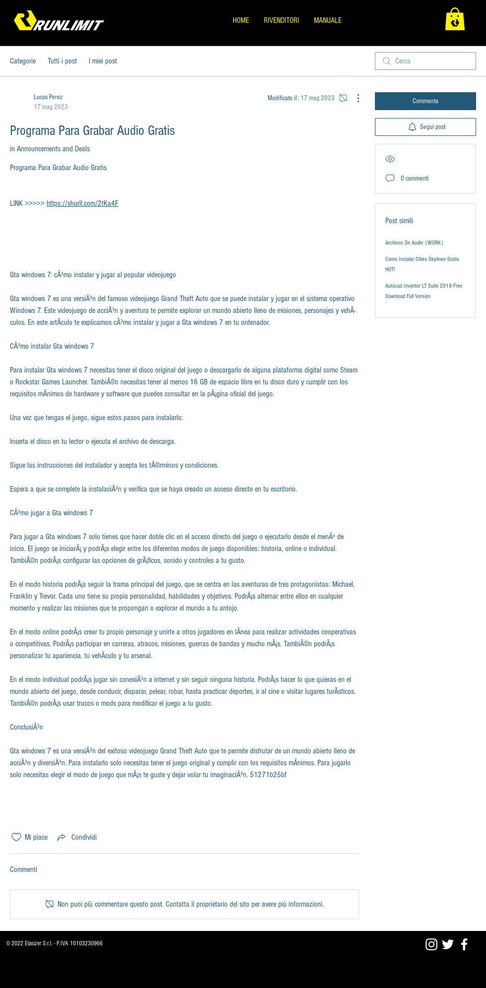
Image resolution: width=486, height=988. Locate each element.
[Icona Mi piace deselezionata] (16, 837)
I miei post (103, 61)
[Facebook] (464, 944)
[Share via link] (76, 837)
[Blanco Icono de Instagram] (431, 944)
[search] (425, 61)
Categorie (23, 61)
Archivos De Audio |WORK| (414, 243)
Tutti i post (62, 61)
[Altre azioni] (353, 98)
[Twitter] (448, 944)
